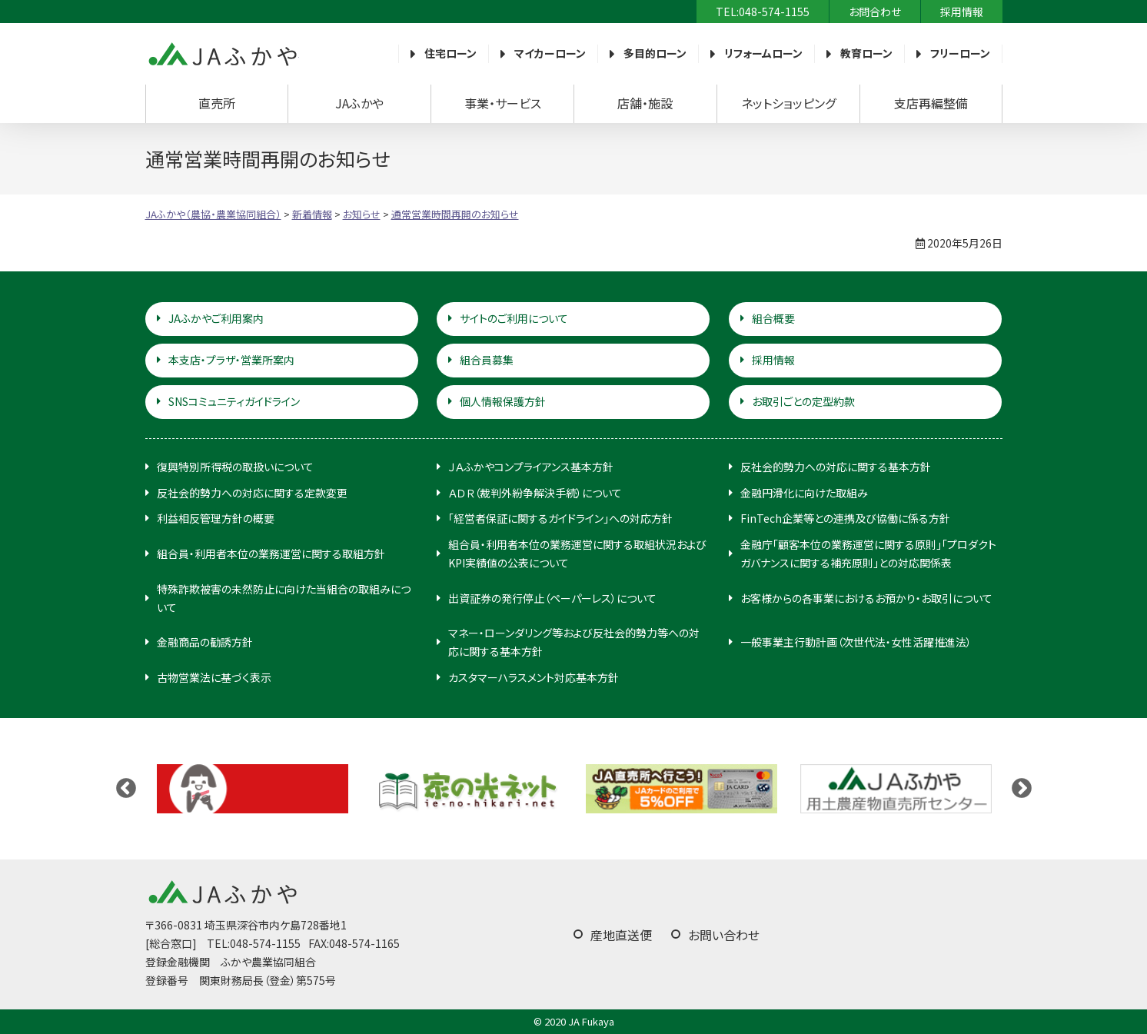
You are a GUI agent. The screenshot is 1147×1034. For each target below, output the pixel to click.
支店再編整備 (931, 103)
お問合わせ (875, 11)
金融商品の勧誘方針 (205, 642)
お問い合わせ (724, 935)
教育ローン (866, 53)
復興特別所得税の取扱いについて (235, 466)
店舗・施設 (645, 103)
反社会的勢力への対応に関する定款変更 (252, 492)
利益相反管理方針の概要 (215, 518)
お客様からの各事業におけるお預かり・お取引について (866, 598)
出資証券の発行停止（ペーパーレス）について (552, 598)
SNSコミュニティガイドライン (234, 401)
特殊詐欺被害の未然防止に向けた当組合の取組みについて (284, 598)
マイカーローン (550, 53)
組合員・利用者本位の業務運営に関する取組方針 (271, 553)
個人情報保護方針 (503, 401)
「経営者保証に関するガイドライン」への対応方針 (560, 518)
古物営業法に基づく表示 (214, 677)
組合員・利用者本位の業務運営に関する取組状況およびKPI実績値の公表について (577, 553)
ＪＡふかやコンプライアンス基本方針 (530, 466)
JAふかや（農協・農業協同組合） (222, 54)
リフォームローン (763, 53)
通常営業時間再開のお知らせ (455, 214)
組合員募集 (487, 359)
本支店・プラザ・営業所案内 (231, 359)
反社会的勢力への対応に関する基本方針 (835, 466)
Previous (126, 788)
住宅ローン (450, 53)
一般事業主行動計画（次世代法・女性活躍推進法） (856, 642)
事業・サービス (502, 103)
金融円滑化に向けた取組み (804, 492)
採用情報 (961, 11)
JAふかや (359, 103)
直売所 (216, 103)
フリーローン (960, 53)
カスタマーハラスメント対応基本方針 (533, 677)
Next (1021, 788)
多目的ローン (655, 53)
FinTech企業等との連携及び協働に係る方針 (845, 518)
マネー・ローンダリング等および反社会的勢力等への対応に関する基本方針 (574, 642)
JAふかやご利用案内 (216, 318)
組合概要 (773, 318)
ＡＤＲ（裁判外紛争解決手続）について (535, 492)
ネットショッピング (788, 103)
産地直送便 (621, 935)
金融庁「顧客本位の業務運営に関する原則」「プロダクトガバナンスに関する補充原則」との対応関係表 (868, 553)
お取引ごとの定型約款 (803, 401)
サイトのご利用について (514, 318)
